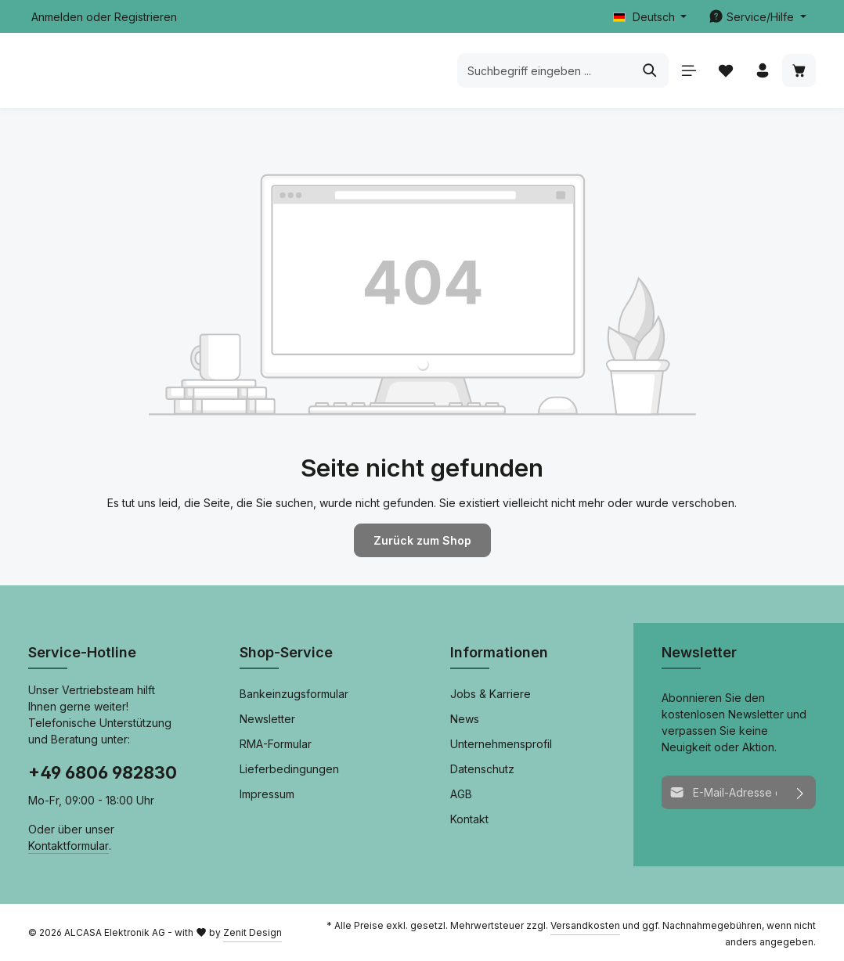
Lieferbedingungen (289, 769)
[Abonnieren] (799, 792)
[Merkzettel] (725, 71)
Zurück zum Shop (422, 540)
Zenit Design (252, 932)
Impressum (267, 794)
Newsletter (267, 718)
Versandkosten (585, 924)
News (464, 718)
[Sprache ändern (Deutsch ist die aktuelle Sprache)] (650, 16)
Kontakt (469, 819)
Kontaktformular (68, 844)
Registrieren (145, 16)
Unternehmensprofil (501, 743)
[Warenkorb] (799, 71)
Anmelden (57, 16)
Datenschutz (482, 769)
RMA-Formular (276, 743)
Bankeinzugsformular (294, 693)
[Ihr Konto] (762, 71)
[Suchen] (650, 70)
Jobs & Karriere (490, 693)
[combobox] (545, 70)
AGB (461, 794)
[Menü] (688, 71)
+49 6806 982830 (102, 772)
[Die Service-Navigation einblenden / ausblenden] (757, 16)
